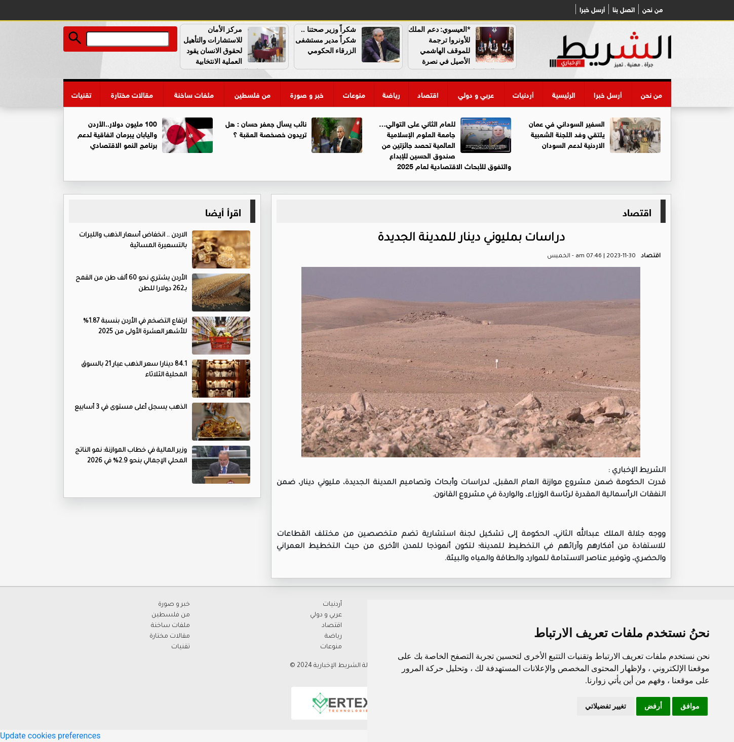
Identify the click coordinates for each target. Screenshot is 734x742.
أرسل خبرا (592, 9)
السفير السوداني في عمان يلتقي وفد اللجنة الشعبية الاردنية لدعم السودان (567, 133)
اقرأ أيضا (223, 211)
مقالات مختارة (132, 94)
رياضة (391, 94)
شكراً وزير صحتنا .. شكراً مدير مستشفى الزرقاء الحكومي (326, 40)
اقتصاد (428, 94)
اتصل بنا (623, 9)
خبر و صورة (307, 94)
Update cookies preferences (50, 735)
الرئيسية (563, 94)
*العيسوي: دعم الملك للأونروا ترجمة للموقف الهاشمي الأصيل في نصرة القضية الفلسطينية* (462, 50)
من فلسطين (253, 94)
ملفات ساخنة (194, 94)
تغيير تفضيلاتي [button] (605, 706)
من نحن (652, 9)
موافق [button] (690, 706)
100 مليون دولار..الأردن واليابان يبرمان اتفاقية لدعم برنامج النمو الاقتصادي (117, 133)
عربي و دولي (476, 94)
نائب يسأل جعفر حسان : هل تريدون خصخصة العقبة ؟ (265, 128)
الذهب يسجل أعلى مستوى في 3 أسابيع (130, 407)
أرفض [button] (653, 706)
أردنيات (523, 94)
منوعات (354, 94)
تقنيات (81, 94)
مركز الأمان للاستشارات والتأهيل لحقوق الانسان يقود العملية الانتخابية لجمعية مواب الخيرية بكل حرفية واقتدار (235, 56)
